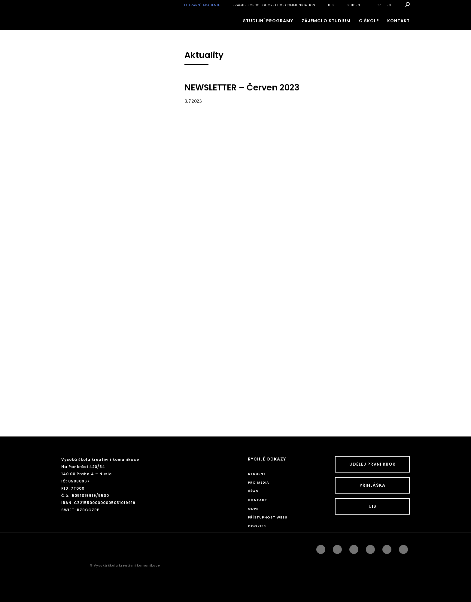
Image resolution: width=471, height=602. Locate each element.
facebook (320, 548)
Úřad (253, 491)
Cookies (257, 526)
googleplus (370, 548)
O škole (369, 21)
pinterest (386, 548)
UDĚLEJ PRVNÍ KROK (372, 464)
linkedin (353, 548)
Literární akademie (202, 5)
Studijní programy (268, 21)
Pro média (258, 482)
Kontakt (398, 21)
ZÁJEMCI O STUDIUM (326, 21)
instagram (337, 548)
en (389, 5)
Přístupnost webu (267, 517)
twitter (403, 548)
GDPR (253, 508)
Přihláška (372, 485)
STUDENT (354, 5)
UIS (331, 5)
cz (379, 5)
